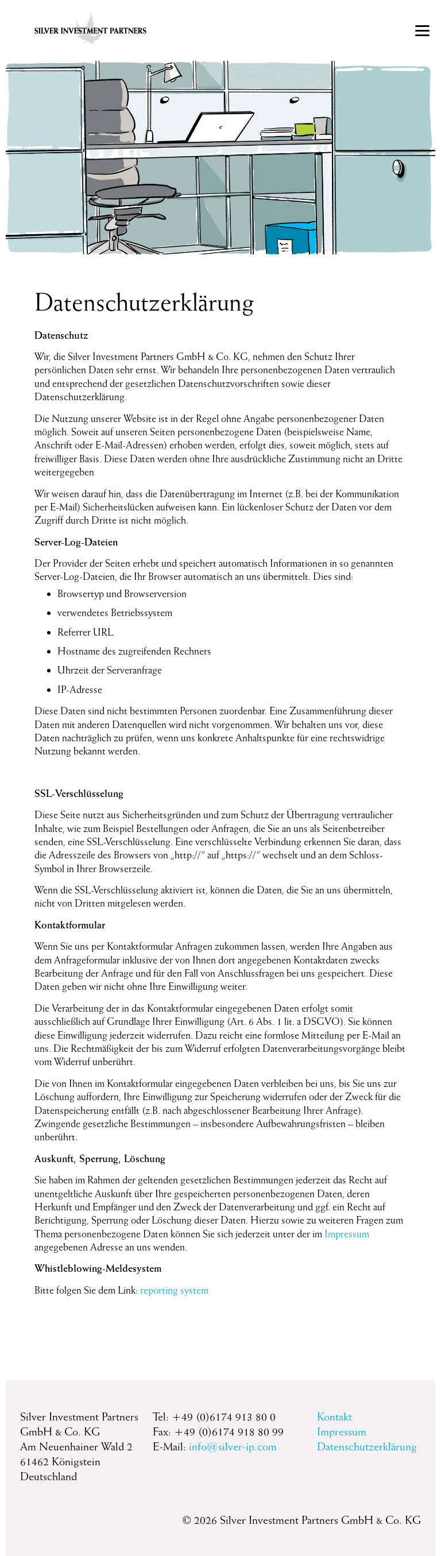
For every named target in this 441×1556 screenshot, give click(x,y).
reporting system (174, 1290)
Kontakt (334, 1416)
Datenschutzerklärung (367, 1446)
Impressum (346, 1234)
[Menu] (422, 30)
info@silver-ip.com (233, 1446)
